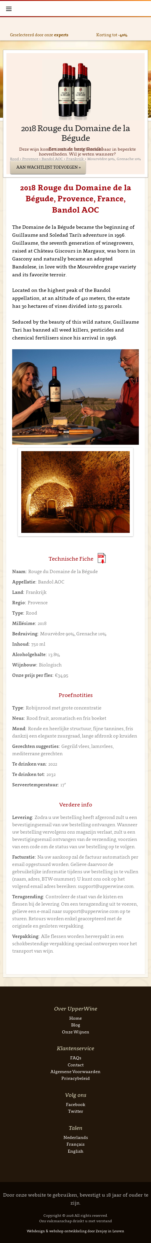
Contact (76, 1064)
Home (75, 1018)
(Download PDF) (102, 558)
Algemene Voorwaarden (75, 1071)
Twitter (75, 1111)
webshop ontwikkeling (68, 1231)
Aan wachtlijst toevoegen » (48, 167)
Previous (7, 29)
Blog (75, 1024)
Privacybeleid (75, 1078)
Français (75, 1144)
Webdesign (36, 1231)
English (75, 1151)
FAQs (75, 1057)
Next (144, 29)
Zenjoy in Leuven (110, 1231)
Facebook (75, 1104)
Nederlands (75, 1137)
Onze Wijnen (75, 1031)
